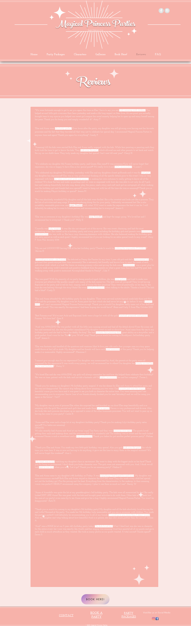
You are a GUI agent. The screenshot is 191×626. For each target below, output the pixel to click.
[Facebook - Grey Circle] (161, 10)
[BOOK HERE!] (95, 599)
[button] (100, 54)
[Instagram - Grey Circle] (167, 10)
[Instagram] (153, 618)
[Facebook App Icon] (157, 618)
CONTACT (66, 615)
